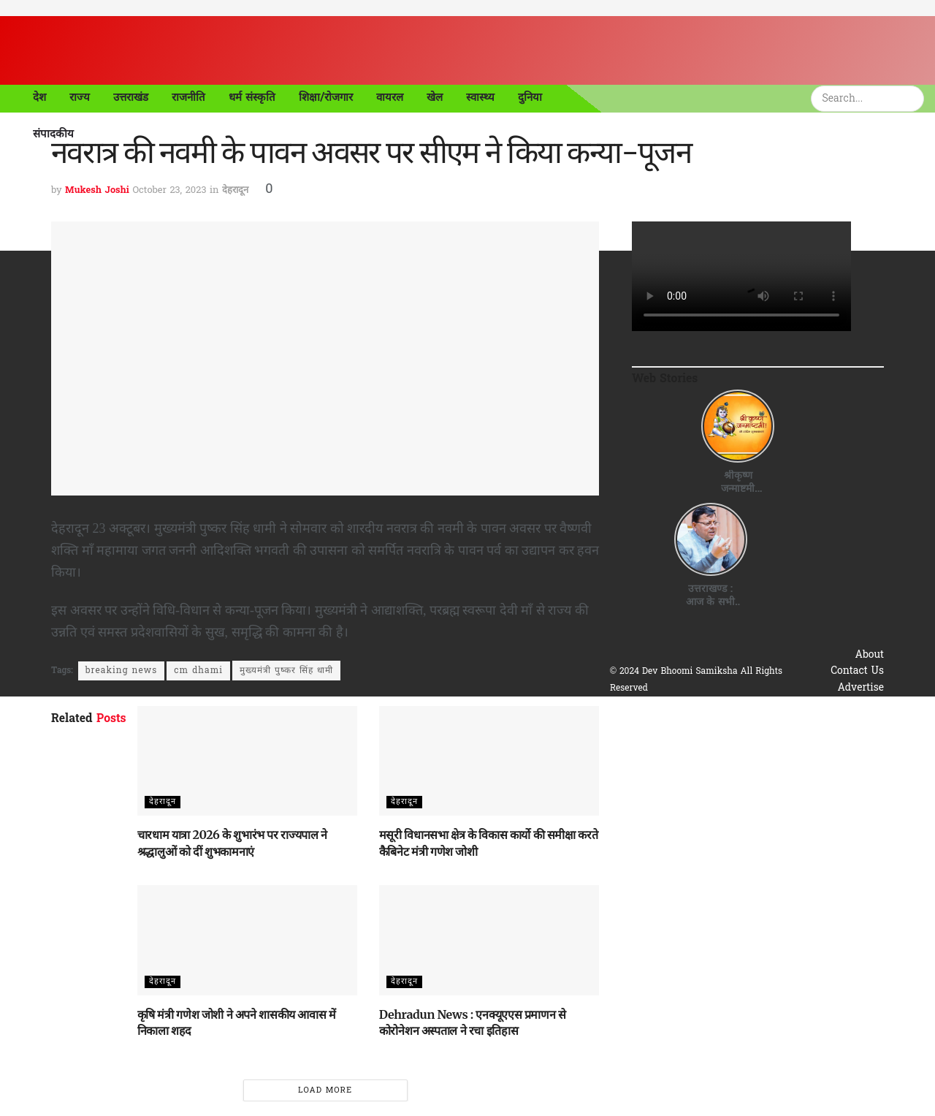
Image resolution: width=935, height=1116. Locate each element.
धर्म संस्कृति (252, 97)
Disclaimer (858, 737)
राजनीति (188, 97)
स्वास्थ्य (480, 97)
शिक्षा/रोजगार (326, 97)
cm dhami (198, 670)
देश (39, 97)
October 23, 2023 (169, 190)
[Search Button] (915, 99)
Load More (325, 1090)
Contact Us (857, 671)
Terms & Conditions (835, 720)
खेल (435, 97)
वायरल (389, 97)
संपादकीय (53, 133)
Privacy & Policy (844, 704)
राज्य (79, 97)
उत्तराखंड (130, 97)
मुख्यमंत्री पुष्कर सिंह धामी (286, 670)
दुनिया (530, 97)
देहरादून (235, 190)
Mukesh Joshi (97, 190)
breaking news (121, 670)
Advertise (860, 688)
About (870, 655)
